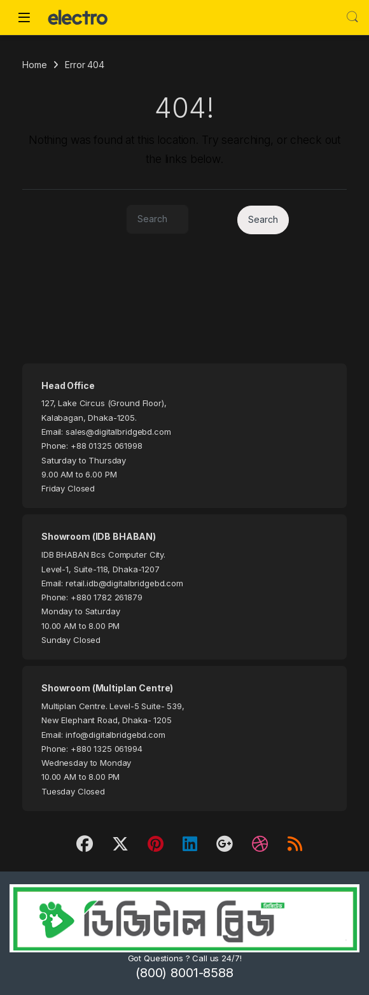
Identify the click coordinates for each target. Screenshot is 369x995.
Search (352, 17)
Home (34, 64)
